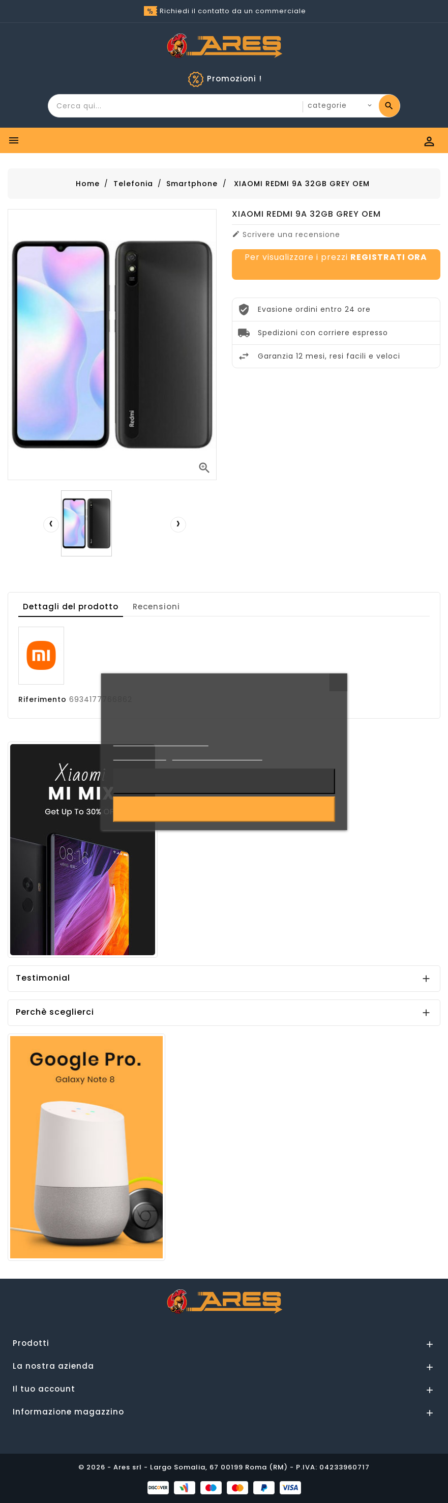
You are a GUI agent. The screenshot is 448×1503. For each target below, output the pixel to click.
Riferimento (42, 699)
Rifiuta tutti (223, 781)
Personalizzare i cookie (217, 755)
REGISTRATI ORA (388, 257)
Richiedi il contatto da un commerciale (233, 11)
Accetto (224, 809)
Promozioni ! (234, 78)
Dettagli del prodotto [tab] (70, 606)
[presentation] (50, 524)
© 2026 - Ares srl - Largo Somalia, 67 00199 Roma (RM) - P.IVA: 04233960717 (224, 1467)
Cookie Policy (139, 755)
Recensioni (156, 606)
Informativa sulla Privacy (160, 741)
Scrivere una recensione (286, 234)
